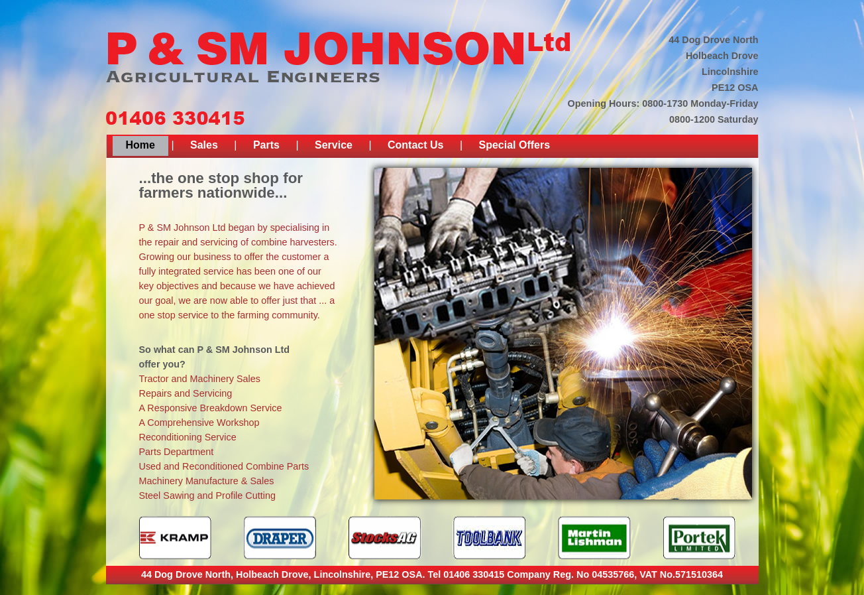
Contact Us (415, 145)
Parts (266, 145)
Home (140, 145)
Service (333, 145)
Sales (204, 145)
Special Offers (515, 145)
